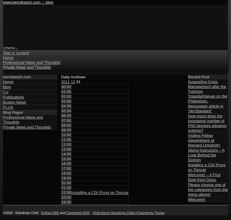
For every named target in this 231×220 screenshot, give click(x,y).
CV (5, 92)
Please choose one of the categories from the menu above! (208, 189)
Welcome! (196, 199)
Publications (13, 97)
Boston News (14, 102)
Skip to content (16, 53)
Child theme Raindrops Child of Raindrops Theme (129, 213)
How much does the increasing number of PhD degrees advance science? (207, 123)
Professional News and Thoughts (31, 62)
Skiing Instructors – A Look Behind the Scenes (206, 155)
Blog (7, 87)
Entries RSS (50, 213)
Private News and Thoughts (27, 67)
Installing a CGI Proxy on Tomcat (100, 192)
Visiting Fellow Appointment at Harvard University (204, 140)
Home (8, 58)
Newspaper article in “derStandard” (205, 108)
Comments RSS (78, 213)
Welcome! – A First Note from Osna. (204, 177)
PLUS (8, 107)
